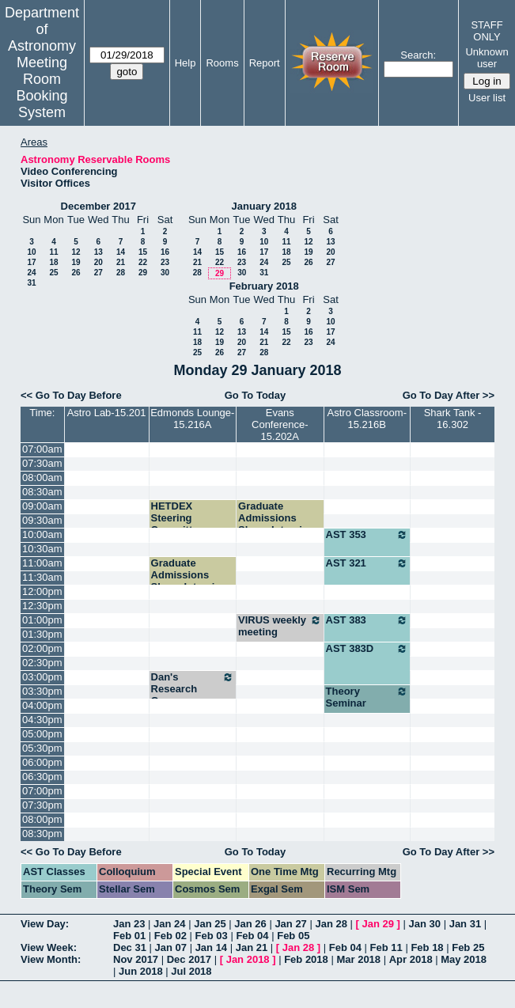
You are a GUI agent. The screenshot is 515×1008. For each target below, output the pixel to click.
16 (165, 252)
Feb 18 (427, 947)
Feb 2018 (306, 959)
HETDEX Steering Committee (177, 518)
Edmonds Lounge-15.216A (192, 418)
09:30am (42, 520)
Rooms (222, 63)
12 (75, 252)
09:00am (42, 506)
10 (31, 252)
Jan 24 (169, 924)
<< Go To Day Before (71, 395)
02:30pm (42, 663)
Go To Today (255, 395)
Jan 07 (171, 947)
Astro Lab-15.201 (106, 413)
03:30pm (42, 691)
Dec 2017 (189, 959)
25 (53, 272)
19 (75, 262)
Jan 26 (250, 924)
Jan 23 (129, 924)
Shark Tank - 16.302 (453, 418)
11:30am (42, 577)
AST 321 (367, 563)
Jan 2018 (248, 959)
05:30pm (42, 748)
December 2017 (98, 206)
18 (53, 262)
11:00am (42, 563)
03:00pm (42, 677)
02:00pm (42, 648)
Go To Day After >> (448, 395)
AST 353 (367, 535)
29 (142, 272)
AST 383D (367, 648)
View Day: (45, 924)
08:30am (42, 492)
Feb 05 (293, 936)
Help (185, 63)
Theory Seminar (367, 697)
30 (165, 272)
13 (98, 252)
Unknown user (486, 58)
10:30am (42, 549)
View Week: (49, 947)
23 (165, 262)
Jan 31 (465, 924)
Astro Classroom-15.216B (367, 418)
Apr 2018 (411, 959)
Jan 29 (378, 924)
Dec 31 (129, 947)
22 (142, 262)
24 (31, 272)
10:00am (42, 534)
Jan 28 (330, 924)
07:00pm (42, 791)
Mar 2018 (358, 959)
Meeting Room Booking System (41, 87)
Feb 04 (252, 936)
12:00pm (42, 591)
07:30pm (42, 805)
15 (142, 252)
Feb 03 (211, 936)
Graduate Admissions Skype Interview (277, 518)
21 (120, 262)
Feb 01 (129, 936)
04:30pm (42, 720)
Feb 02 (170, 936)
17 (31, 262)
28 (120, 272)
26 (75, 272)
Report (264, 63)
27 (98, 272)
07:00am (42, 449)
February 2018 (264, 286)
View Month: (51, 959)
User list (487, 98)
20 (98, 262)
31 (31, 283)
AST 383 (367, 620)
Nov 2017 (135, 959)
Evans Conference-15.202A (280, 424)
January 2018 (264, 206)
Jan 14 (211, 947)
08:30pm (42, 833)
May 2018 (464, 959)
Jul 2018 (191, 971)
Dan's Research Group (193, 689)
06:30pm (42, 777)
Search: (418, 55)
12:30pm (42, 606)
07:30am (42, 463)
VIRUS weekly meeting (280, 626)
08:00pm (42, 819)
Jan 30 (425, 924)
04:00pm (42, 705)
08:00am (42, 477)
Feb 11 (386, 947)
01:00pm (42, 620)
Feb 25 (468, 947)
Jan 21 (251, 947)
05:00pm (42, 734)
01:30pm (42, 634)
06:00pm (42, 762)
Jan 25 (209, 924)
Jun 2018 (141, 971)
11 (53, 252)
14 (120, 252)
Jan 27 (290, 924)
